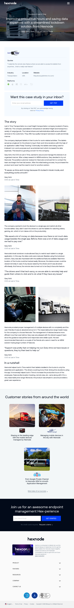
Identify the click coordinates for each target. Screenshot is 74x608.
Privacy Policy (40, 110)
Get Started (51, 518)
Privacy (26, 604)
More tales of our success (37, 491)
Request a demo (45, 524)
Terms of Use (18, 604)
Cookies (32, 604)
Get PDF (53, 103)
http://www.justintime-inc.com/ (43, 76)
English (8, 604)
